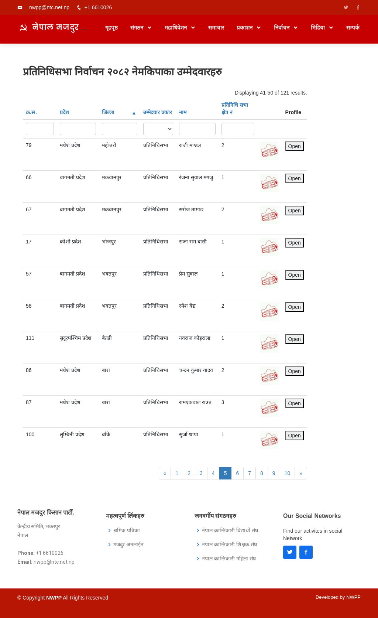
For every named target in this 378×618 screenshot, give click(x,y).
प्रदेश (64, 112)
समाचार (216, 31)
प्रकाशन (245, 31)
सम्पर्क (353, 31)
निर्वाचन (282, 31)
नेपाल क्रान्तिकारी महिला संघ (229, 558)
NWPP (353, 597)
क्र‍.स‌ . (32, 112)
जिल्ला (118, 112)
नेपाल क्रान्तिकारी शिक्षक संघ (229, 544)
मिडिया (318, 31)
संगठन (137, 31)
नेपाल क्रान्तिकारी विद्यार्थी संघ (230, 530)
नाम (182, 112)
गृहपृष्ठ (111, 31)
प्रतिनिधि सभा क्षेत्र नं (234, 108)
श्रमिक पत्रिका (126, 530)
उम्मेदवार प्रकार (157, 112)
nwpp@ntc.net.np (49, 7)
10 (288, 473)
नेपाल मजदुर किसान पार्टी (79, 31)
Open (294, 146)
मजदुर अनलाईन (128, 544)
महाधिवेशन (176, 31)
